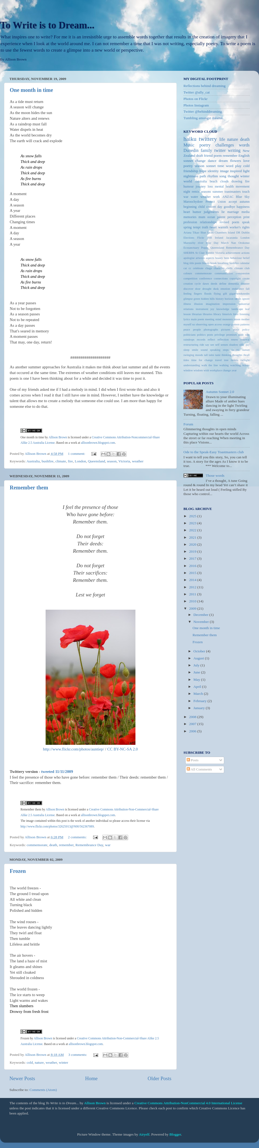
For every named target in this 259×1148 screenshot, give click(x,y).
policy (246, 329)
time (220, 166)
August (199, 658)
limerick (227, 314)
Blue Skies (206, 232)
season (112, 461)
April (197, 687)
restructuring (190, 344)
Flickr (200, 237)
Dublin (245, 232)
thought (233, 176)
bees (226, 257)
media (245, 212)
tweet (213, 227)
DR (238, 232)
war (107, 845)
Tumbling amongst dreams (202, 118)
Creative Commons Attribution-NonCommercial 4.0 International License (188, 1103)
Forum (188, 424)
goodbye (229, 207)
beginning (190, 207)
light (246, 171)
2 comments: (78, 837)
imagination (213, 303)
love (246, 161)
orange (227, 324)
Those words (215, 475)
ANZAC (228, 197)
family (206, 150)
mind (218, 319)
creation (188, 283)
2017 (193, 558)
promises (231, 334)
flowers (235, 161)
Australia (33, 461)
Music (188, 145)
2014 (193, 580)
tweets (234, 360)
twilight (245, 360)
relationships (208, 222)
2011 (193, 594)
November (201, 622)
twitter (220, 150)
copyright (235, 278)
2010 (193, 601)
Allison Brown (55, 809)
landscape (237, 309)
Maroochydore (193, 201)
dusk (216, 288)
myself (187, 324)
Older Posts (159, 1078)
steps (226, 349)
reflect (211, 339)
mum (202, 217)
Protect (210, 201)
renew (234, 339)
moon (237, 319)
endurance (238, 288)
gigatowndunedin (239, 293)
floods (208, 293)
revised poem (229, 222)
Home (91, 1078)
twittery (208, 139)
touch (246, 191)
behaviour (236, 257)
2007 (193, 724)
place (236, 329)
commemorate (37, 845)
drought (207, 288)
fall (248, 288)
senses (224, 344)
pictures (225, 329)
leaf (247, 309)
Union (222, 201)
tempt (197, 227)
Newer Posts (22, 1078)
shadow (233, 344)
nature (39, 1062)
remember (66, 845)
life (222, 139)
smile (195, 349)
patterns (245, 324)
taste (218, 354)
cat (185, 268)
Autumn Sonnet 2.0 (220, 392)
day (219, 207)
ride (202, 344)
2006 (193, 731)
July (196, 665)
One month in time (31, 90)
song (222, 176)
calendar (245, 263)
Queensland (96, 461)
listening (245, 314)
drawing (236, 181)
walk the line (210, 365)
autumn (245, 201)
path (203, 176)
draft (199, 155)
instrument (202, 309)
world (187, 181)
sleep (186, 349)
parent (221, 217)
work (216, 197)
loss (210, 186)
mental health (224, 186)
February (200, 701)
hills (212, 298)
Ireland (219, 237)
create (246, 278)
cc (190, 268)
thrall (246, 354)
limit (235, 314)
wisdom (198, 370)
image (224, 171)
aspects (210, 257)
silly (241, 344)
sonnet (211, 166)
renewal (245, 339)
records (201, 339)
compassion (243, 273)
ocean (211, 217)
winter (63, 1062)
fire (70, 461)
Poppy (205, 247)
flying (217, 293)
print (246, 217)
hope (202, 171)
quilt (241, 334)
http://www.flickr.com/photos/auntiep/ (73, 749)
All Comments (199, 769)
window (188, 370)
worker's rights (240, 227)
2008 (193, 717)
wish (206, 370)
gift (225, 293)
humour (188, 186)
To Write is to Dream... (47, 25)
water (194, 197)
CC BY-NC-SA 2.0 (122, 749)
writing (234, 150)
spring (187, 227)
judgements (211, 212)
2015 (193, 573)
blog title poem (192, 263)
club (247, 268)
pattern (235, 324)
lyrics (186, 319)
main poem (197, 319)
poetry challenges (216, 145)
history (220, 298)
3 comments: (78, 1055)
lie (223, 212)
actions (245, 252)
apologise (189, 257)
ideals (237, 298)
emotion (225, 288)
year (234, 370)
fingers (198, 293)
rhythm (212, 176)
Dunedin (191, 150)
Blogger (175, 1134)
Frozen (18, 871)
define (222, 283)
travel (218, 360)
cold (30, 1062)
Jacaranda (232, 237)
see (212, 344)
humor (197, 212)
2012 (193, 587)
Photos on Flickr (195, 99)
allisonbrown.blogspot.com (98, 815)
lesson (187, 314)
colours (187, 273)
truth (205, 227)
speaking (215, 349)
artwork (200, 257)
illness (187, 303)
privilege (219, 334)
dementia (233, 283)
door (197, 288)
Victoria (124, 461)
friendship (190, 171)
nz (193, 324)
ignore (246, 298)
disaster (245, 283)
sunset (246, 349)
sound (204, 349)
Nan (233, 242)
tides (186, 360)
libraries (207, 314)
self (217, 344)
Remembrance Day (89, 845)
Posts (193, 760)
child (201, 207)
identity (213, 171)
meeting (209, 319)
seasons (206, 191)
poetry (188, 166)
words (244, 145)
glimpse (188, 298)
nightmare (190, 176)
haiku (189, 139)
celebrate (198, 268)
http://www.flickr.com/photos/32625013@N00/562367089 (57, 826)
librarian (197, 314)
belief (246, 257)
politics (201, 334)
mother (245, 319)
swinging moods (193, 354)
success (235, 349)
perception (234, 217)
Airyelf (144, 1134)
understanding (191, 365)
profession (190, 222)
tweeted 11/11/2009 (57, 771)
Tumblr (210, 252)
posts (210, 334)
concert (211, 207)
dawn (206, 283)
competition (190, 278)
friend (208, 155)
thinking (226, 354)
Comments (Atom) (43, 1090)
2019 (193, 551)
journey (201, 186)
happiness (243, 207)
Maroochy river (193, 242)
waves (246, 365)
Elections (188, 237)
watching (235, 365)
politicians (189, 334)
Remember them (29, 487)
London (80, 461)
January (199, 708)
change (200, 161)
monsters (227, 319)
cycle (198, 283)
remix (195, 191)
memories (189, 217)
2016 (193, 566)
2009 (193, 608)
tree (226, 360)
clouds (224, 181)
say (207, 344)
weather (138, 461)
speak (246, 222)
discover (188, 288)
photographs (211, 329)
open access (215, 324)
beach (213, 181)
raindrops (189, 339)
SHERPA (188, 252)
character (219, 268)
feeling (187, 293)
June (197, 672)
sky (248, 344)
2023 (193, 523)
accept (233, 201)
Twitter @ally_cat (196, 92)
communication (224, 273)
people (197, 329)
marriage (233, 212)
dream (223, 161)
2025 (193, 516)
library (217, 314)
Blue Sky (243, 197)
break (213, 263)
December (201, 615)
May (197, 680)
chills (229, 268)
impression (229, 303)
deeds (214, 283)
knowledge (222, 309)
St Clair (200, 252)
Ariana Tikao (191, 232)
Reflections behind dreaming (204, 86)
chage (208, 268)
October (199, 651)
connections (221, 278)
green (197, 298)
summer (217, 191)
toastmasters (232, 191)
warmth (223, 227)
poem (218, 155)
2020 (193, 544)
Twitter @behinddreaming (202, 111)
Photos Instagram (196, 105)
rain (247, 334)
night (186, 191)
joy (212, 309)
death (53, 845)
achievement (233, 252)
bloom (206, 263)
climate (60, 461)
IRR (209, 237)
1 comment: (77, 454)
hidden (205, 298)
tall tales (209, 354)
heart (186, 212)
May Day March (217, 242)
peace (186, 329)
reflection (223, 339)
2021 (193, 537)
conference (205, 278)
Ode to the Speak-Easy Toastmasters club (213, 452)
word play (233, 166)
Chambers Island (225, 232)
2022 (193, 530)
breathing (223, 263)
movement (243, 186)
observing (201, 324)
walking (224, 365)
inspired (236, 171)
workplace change (220, 370)
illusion (198, 303)
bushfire (47, 461)
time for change (202, 360)
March (198, 694)
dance (212, 161)
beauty (219, 257)
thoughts (237, 354)
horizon (229, 298)
